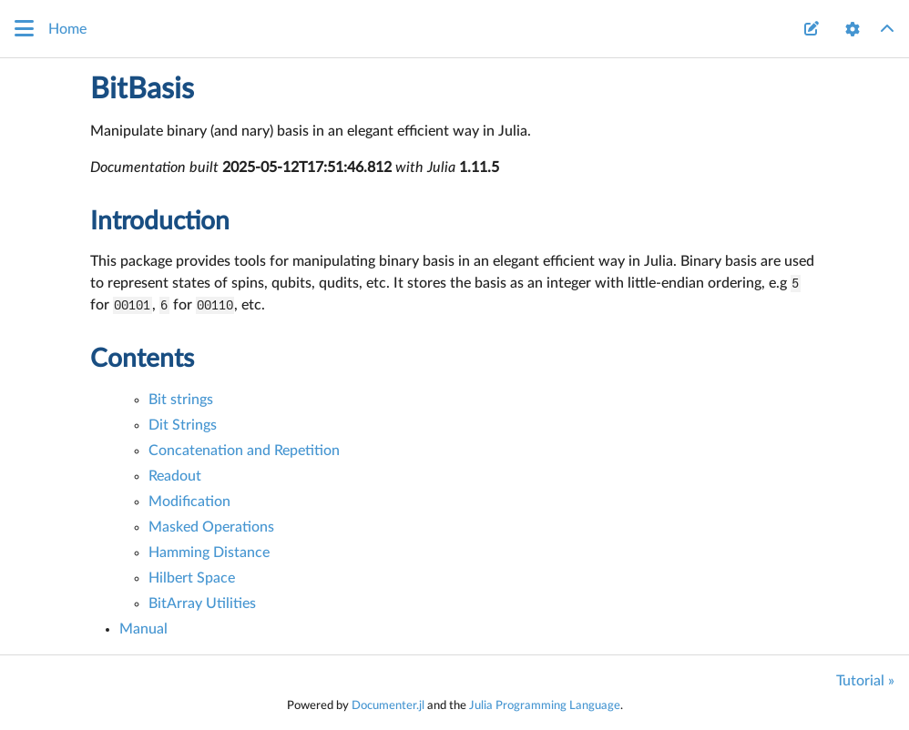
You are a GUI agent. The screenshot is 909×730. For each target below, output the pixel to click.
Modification (189, 501)
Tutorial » (865, 681)
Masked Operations (211, 527)
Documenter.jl (388, 705)
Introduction (160, 221)
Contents (142, 358)
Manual (143, 629)
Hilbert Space (191, 578)
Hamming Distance (209, 552)
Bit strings (180, 399)
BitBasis (142, 89)
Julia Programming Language (544, 705)
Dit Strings (182, 425)
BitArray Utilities (202, 603)
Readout (174, 476)
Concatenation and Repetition (244, 450)
